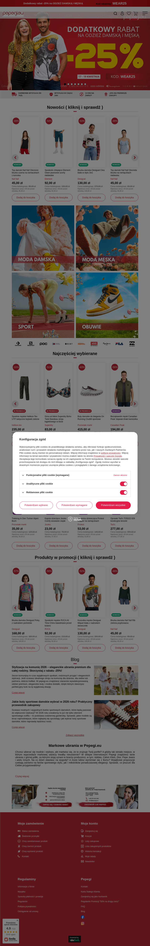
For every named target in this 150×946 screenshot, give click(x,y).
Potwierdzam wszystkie (113, 505)
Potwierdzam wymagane (74, 505)
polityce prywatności (110, 453)
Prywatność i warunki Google (108, 456)
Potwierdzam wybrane (36, 505)
